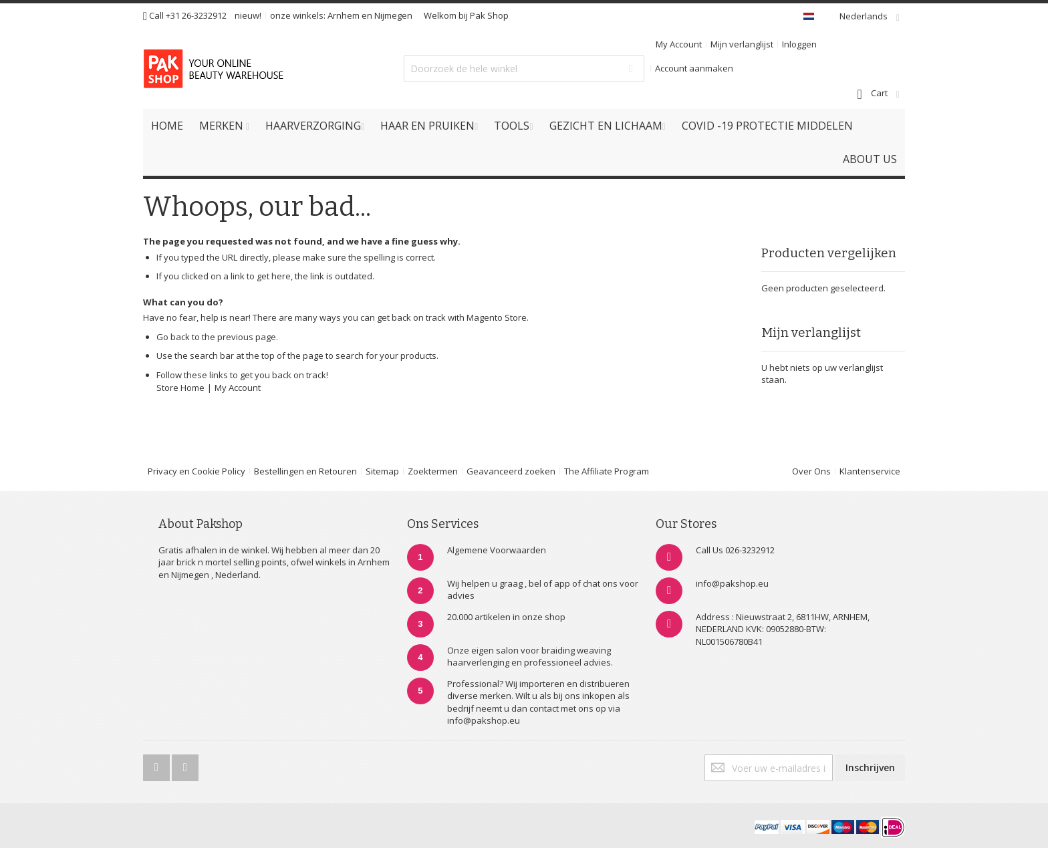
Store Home (180, 388)
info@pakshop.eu (732, 583)
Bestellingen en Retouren (305, 471)
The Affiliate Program (606, 471)
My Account (679, 44)
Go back (173, 337)
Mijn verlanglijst (741, 44)
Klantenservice (869, 471)
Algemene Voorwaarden (496, 550)
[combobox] (524, 68)
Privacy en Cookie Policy (196, 471)
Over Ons (811, 471)
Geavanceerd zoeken (511, 471)
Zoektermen (433, 471)
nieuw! (248, 15)
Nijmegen (393, 15)
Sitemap (382, 471)
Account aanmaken (694, 68)
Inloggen (799, 44)
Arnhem (344, 15)
